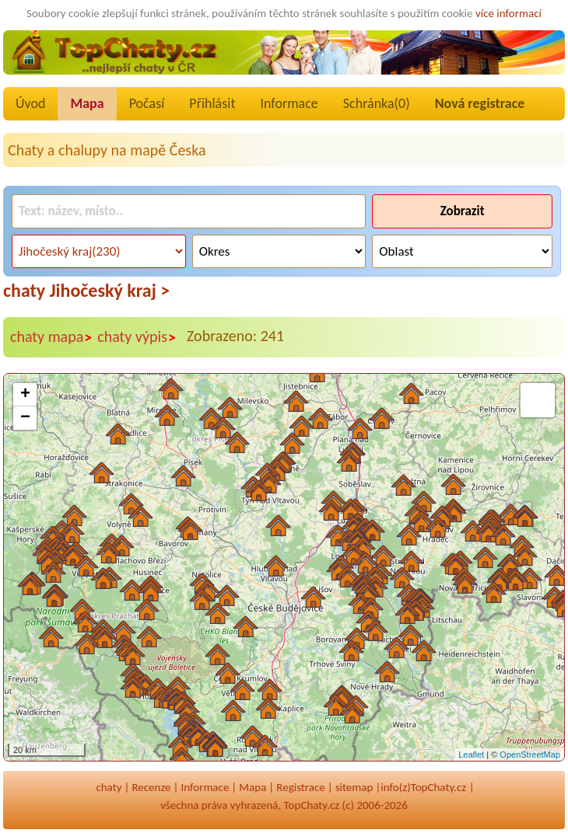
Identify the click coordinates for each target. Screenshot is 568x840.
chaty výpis (137, 337)
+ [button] (25, 394)
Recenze (150, 787)
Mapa (86, 103)
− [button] (25, 418)
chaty (108, 787)
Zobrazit (462, 211)
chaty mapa (51, 337)
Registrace (300, 787)
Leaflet (471, 754)
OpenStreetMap (530, 754)
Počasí (147, 103)
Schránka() (376, 103)
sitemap (354, 787)
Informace (288, 103)
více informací (508, 13)
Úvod (30, 103)
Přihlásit (212, 103)
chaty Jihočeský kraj (86, 290)
